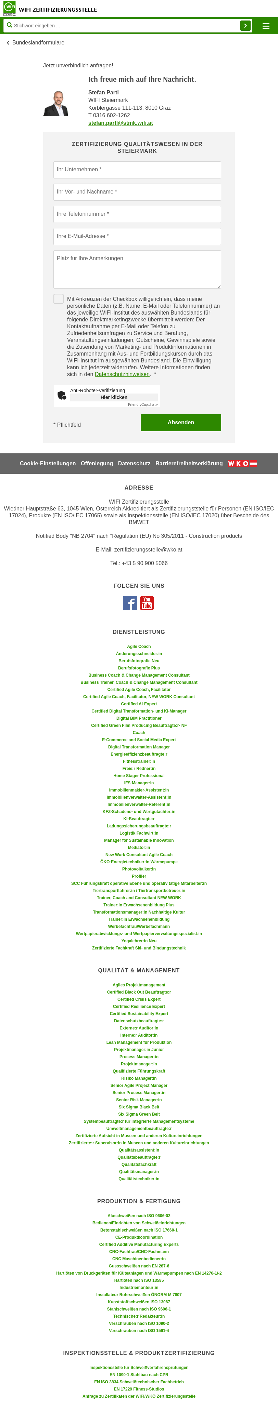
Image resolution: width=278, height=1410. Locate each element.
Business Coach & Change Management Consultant (138, 675)
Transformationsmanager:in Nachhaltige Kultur (139, 912)
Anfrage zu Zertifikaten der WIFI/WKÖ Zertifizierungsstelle (139, 1396)
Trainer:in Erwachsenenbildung (139, 919)
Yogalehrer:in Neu (139, 941)
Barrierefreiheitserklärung (189, 463)
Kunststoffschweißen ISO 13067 (139, 1302)
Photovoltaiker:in (139, 869)
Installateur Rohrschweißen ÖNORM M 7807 (138, 1294)
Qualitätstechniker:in (138, 1178)
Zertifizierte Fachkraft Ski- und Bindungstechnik (139, 948)
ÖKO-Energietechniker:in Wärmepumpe (139, 862)
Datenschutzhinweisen (122, 374)
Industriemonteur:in (138, 1287)
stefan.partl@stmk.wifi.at (120, 123)
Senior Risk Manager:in (139, 1100)
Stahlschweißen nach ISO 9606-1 (139, 1309)
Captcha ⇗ (143, 405)
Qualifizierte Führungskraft (139, 1071)
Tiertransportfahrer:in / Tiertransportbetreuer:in (139, 890)
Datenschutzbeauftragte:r (139, 1021)
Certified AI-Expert (139, 704)
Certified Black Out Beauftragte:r (139, 992)
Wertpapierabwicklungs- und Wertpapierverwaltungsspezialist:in (139, 933)
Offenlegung (97, 463)
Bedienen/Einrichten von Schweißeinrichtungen (139, 1223)
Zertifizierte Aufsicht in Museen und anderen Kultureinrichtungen (139, 1135)
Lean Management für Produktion (139, 1042)
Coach (139, 732)
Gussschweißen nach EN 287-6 (139, 1266)
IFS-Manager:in (139, 783)
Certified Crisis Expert (139, 999)
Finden (245, 26)
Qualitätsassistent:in (139, 1150)
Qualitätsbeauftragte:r (138, 1157)
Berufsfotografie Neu (138, 661)
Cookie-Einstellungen (48, 463)
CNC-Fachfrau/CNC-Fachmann (139, 1251)
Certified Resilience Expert (139, 1006)
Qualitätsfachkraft (139, 1164)
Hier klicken (114, 397)
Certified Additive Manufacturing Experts (139, 1244)
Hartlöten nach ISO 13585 (139, 1280)
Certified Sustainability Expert (139, 1013)
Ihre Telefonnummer (81, 214)
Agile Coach (139, 646)
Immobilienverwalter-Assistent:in (139, 797)
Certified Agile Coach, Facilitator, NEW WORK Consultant (139, 696)
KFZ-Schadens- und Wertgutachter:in (139, 811)
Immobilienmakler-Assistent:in (139, 790)
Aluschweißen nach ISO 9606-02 (139, 1215)
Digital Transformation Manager (139, 747)
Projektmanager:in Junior (139, 1049)
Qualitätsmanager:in (139, 1171)
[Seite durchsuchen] (127, 25)
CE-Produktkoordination (139, 1237)
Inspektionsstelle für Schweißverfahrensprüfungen (138, 1367)
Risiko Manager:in (138, 1078)
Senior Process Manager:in (139, 1092)
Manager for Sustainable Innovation (139, 840)
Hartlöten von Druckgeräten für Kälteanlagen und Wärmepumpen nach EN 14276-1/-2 (139, 1273)
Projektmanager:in (139, 1064)
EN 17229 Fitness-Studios (139, 1389)
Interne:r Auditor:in (139, 1035)
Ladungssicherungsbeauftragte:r (139, 826)
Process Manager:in (139, 1056)
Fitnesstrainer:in (139, 761)
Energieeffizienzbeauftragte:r (139, 754)
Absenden (181, 422)
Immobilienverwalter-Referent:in (139, 804)
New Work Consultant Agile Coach (139, 854)
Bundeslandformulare (38, 42)
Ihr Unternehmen (77, 169)
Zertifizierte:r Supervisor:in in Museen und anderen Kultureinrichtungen (139, 1143)
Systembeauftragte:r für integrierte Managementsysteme (139, 1121)
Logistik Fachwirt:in (138, 833)
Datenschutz (134, 463)
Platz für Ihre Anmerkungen (90, 258)
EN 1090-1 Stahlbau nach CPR (139, 1374)
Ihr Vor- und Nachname (85, 192)
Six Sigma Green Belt (139, 1114)
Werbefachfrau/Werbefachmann (139, 926)
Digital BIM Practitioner (139, 718)
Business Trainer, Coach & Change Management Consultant (138, 682)
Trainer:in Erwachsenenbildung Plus (138, 905)
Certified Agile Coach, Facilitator (139, 689)
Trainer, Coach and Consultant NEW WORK (139, 897)
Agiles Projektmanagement (139, 985)
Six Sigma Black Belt (139, 1107)
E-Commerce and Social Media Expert (139, 739)
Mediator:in (139, 847)
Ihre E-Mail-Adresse (81, 236)
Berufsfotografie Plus (139, 668)
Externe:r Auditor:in (139, 1028)
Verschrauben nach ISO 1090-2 (139, 1323)
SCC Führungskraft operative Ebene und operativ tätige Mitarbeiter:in (139, 883)
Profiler (139, 876)
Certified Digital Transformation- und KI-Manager (138, 711)
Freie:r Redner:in (139, 768)
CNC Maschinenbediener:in (139, 1258)
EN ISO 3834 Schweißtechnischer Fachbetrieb (139, 1382)
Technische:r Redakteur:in (139, 1316)
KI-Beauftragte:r (138, 818)
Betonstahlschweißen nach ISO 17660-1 (139, 1230)
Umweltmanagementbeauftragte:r (139, 1128)
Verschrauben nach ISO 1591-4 (139, 1330)
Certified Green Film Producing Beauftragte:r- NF (139, 725)
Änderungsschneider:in (139, 653)
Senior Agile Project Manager (139, 1085)
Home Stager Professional (138, 775)
